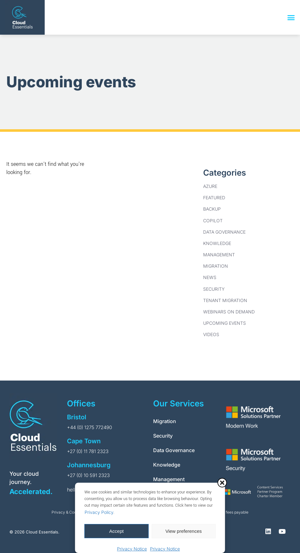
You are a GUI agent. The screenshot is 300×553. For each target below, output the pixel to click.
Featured (214, 197)
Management (219, 254)
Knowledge (217, 243)
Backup (212, 209)
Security (214, 289)
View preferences (183, 531)
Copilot (213, 220)
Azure (210, 186)
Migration (215, 266)
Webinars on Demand (229, 311)
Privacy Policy (99, 512)
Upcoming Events (224, 323)
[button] (222, 482)
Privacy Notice (132, 548)
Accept (116, 531)
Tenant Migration (225, 300)
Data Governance (224, 232)
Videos (211, 334)
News (209, 277)
